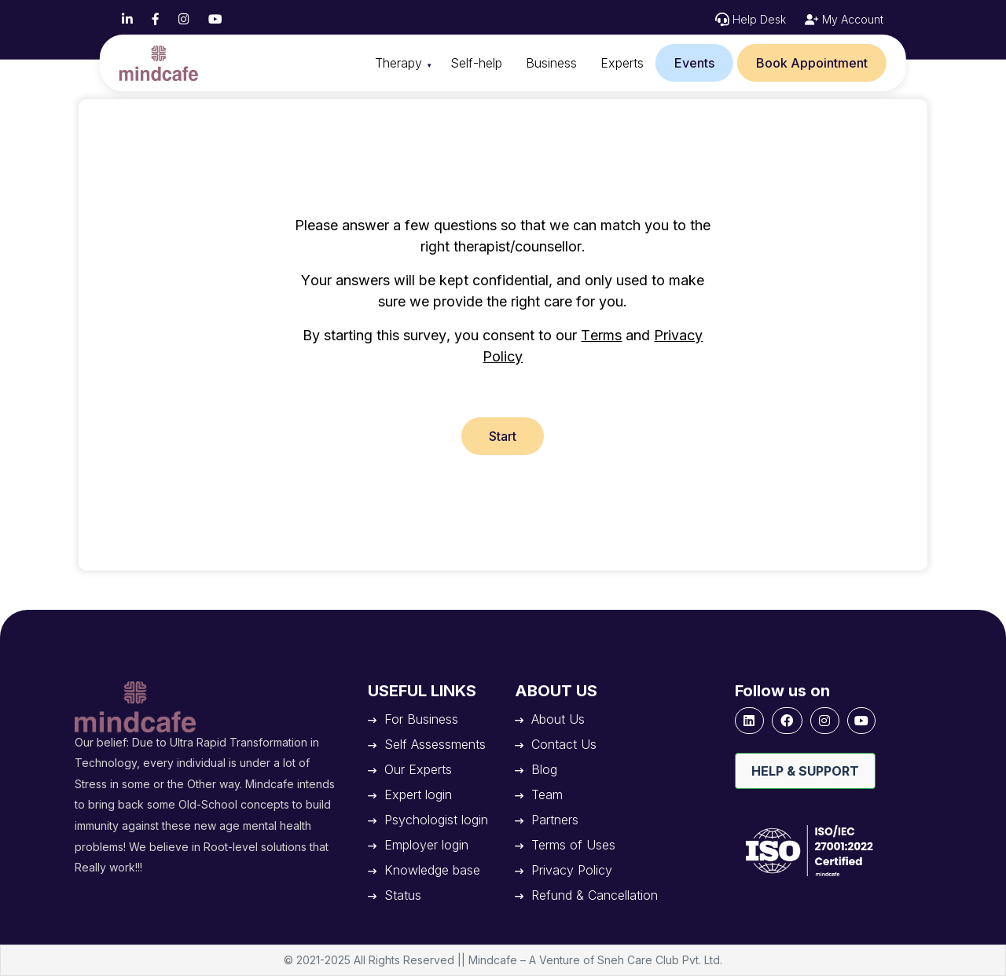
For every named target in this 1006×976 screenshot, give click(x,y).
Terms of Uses (573, 845)
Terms (601, 335)
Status (402, 895)
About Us (558, 719)
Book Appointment (812, 63)
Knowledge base (432, 870)
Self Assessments (435, 744)
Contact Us (564, 744)
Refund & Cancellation (594, 895)
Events (694, 63)
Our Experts (418, 769)
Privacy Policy (571, 870)
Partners (554, 819)
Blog (544, 769)
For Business (421, 719)
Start (502, 436)
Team (547, 794)
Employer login (426, 845)
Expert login (418, 794)
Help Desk (759, 19)
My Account (851, 19)
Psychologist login (436, 819)
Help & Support (805, 771)
